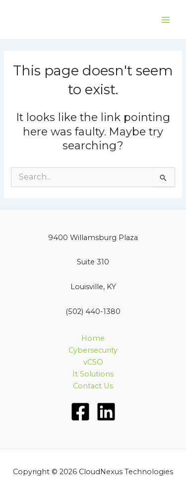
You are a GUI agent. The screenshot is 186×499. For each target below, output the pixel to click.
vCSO (93, 362)
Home (93, 338)
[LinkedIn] (106, 412)
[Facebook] (80, 412)
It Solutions (93, 374)
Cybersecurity (93, 350)
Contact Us (93, 385)
